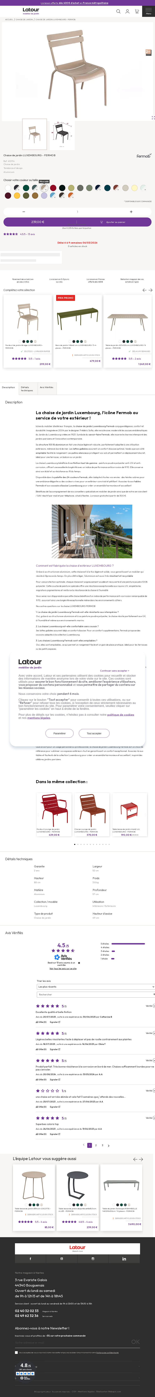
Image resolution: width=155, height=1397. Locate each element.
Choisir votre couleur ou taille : (21, 180)
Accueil (9, 19)
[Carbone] (23, 341)
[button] (74, 844)
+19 (85, 341)
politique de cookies (120, 714)
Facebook (30, 1258)
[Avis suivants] (109, 1145)
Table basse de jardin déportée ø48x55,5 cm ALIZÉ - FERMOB (77, 1209)
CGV (74, 1391)
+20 (35, 341)
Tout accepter (94, 733)
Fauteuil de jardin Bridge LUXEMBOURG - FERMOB (24, 346)
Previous (145, 290)
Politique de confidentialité (107, 1352)
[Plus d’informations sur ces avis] (79, 963)
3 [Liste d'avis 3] (102, 1145)
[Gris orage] (31, 341)
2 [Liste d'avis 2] (96, 1145)
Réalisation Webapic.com (108, 1391)
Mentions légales (86, 1391)
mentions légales (38, 718)
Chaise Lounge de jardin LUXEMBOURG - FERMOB (86, 830)
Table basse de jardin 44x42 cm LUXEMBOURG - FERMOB (126, 830)
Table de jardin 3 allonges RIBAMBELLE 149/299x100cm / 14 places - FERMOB (119, 1209)
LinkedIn (124, 1258)
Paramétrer (60, 733)
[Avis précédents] (84, 1145)
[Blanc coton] (20, 341)
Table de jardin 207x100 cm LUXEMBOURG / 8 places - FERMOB (125, 346)
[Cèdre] (27, 341)
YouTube (61, 1258)
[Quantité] (77, 212)
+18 (85, 1205)
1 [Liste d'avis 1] (89, 1145)
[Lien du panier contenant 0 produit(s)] (137, 11)
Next (150, 290)
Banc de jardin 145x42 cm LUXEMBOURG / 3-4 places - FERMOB (75, 346)
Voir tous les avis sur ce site (63, 968)
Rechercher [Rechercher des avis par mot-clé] (95, 994)
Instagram (93, 1258)
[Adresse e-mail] (77, 1342)
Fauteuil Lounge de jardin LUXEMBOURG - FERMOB (48, 830)
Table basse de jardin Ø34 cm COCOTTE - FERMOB (33, 1209)
